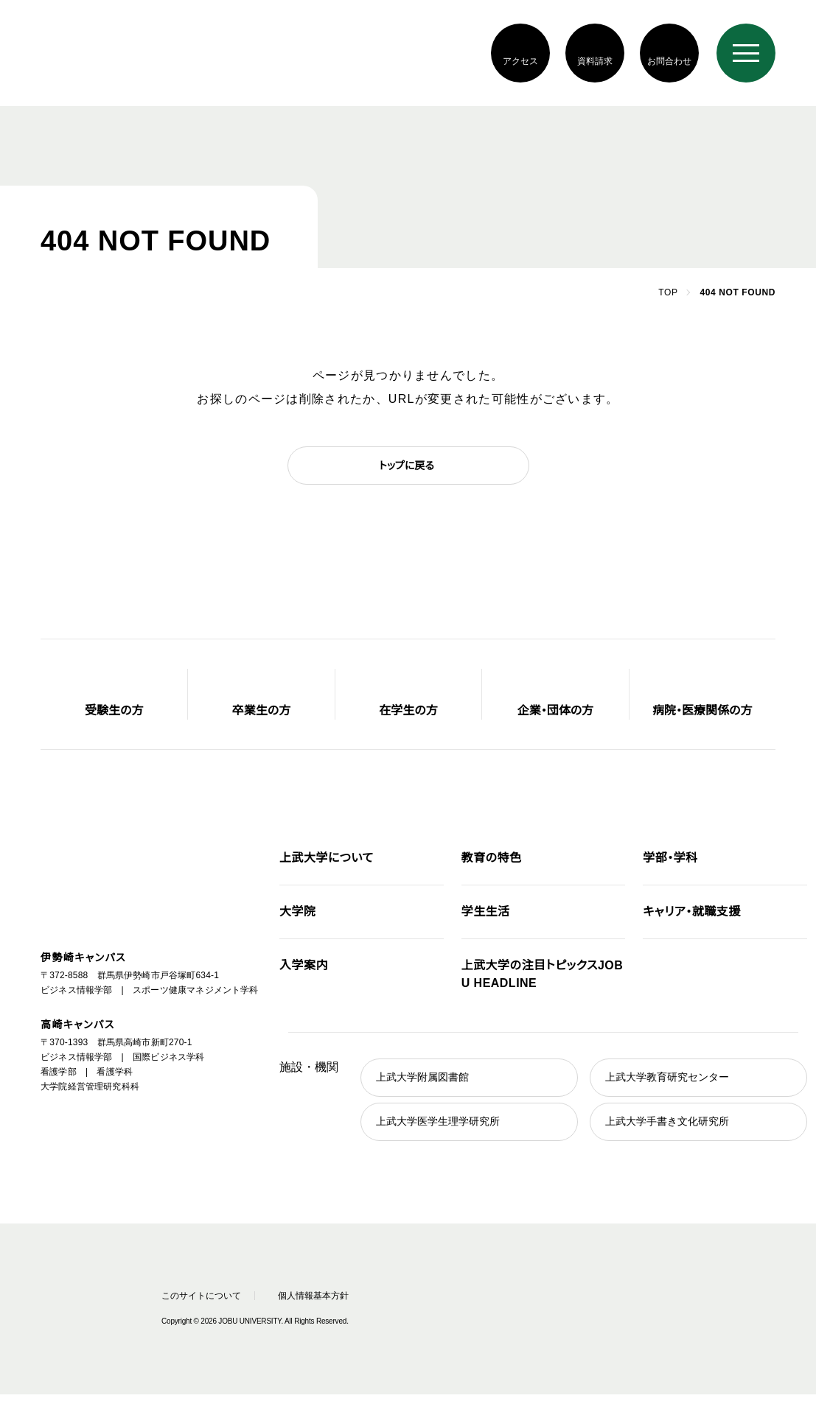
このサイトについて (197, 1295)
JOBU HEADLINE (541, 974)
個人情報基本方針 (319, 1295)
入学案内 (303, 966)
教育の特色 (491, 858)
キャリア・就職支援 (691, 912)
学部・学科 (670, 858)
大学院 (297, 912)
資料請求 (595, 61)
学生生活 (485, 912)
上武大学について (326, 858)
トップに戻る (406, 465)
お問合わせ (669, 61)
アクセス (520, 61)
